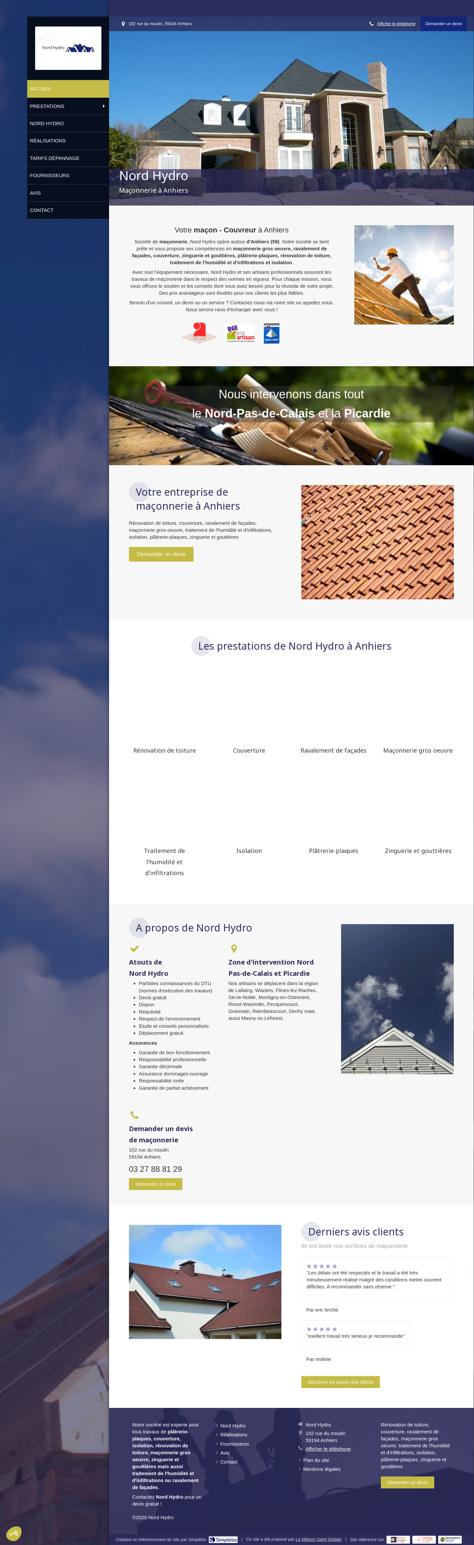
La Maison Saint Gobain (319, 1539)
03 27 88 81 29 (155, 1169)
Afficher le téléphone (396, 23)
